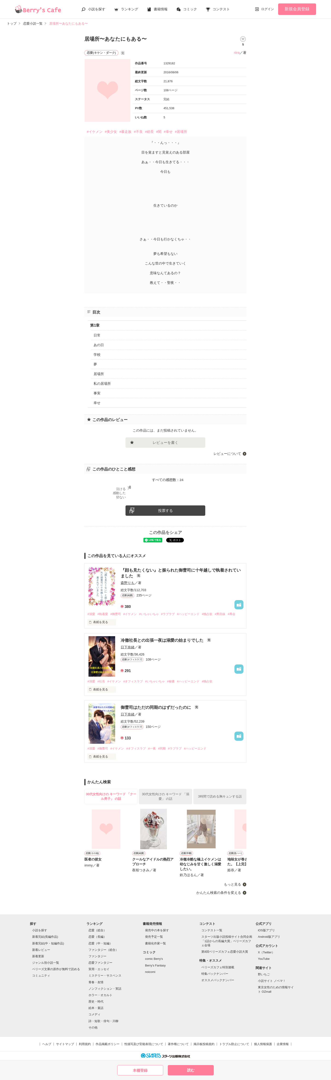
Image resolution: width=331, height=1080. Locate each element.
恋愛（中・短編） (100, 943)
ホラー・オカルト (100, 995)
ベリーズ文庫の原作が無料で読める (56, 969)
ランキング (129, 9)
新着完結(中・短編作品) (48, 943)
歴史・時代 (95, 1001)
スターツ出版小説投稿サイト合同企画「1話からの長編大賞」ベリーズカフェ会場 (226, 941)
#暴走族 (125, 132)
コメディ (94, 1014)
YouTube (264, 958)
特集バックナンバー (214, 973)
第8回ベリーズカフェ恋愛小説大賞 (224, 951)
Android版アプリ (269, 936)
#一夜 (152, 748)
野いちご (264, 974)
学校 (97, 354)
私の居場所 (102, 383)
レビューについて (227, 454)
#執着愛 (102, 614)
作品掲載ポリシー (108, 1044)
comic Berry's (154, 958)
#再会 (231, 614)
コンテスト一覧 (211, 930)
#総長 (149, 132)
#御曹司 (115, 614)
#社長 (101, 681)
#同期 (162, 748)
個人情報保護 (263, 1044)
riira (237, 52)
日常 (97, 335)
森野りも (127, 583)
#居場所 (181, 132)
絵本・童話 (95, 1008)
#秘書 (171, 681)
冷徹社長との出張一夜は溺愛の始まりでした (163, 640)
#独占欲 (207, 614)
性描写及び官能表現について (143, 1044)
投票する (165, 511)
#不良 (138, 132)
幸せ (97, 403)
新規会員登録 (297, 9)
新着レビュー (41, 950)
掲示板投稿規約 (204, 1044)
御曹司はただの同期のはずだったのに (156, 707)
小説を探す (96, 9)
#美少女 (111, 132)
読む (190, 1070)
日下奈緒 (127, 647)
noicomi (150, 972)
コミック (190, 9)
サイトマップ (65, 1044)
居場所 (99, 374)
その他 (92, 1027)
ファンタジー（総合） (103, 950)
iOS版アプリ (266, 930)
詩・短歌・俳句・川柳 (103, 1021)
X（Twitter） (266, 952)
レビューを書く (165, 443)
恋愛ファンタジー (100, 962)
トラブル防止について (234, 1044)
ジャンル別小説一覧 (45, 962)
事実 (97, 393)
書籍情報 (161, 9)
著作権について (178, 1044)
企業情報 (283, 1044)
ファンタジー (97, 956)
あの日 (99, 345)
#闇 (158, 132)
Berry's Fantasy (155, 965)
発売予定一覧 (154, 936)
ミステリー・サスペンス (104, 975)
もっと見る (232, 884)
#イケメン (94, 132)
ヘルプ (46, 1044)
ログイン (267, 9)
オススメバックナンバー (217, 980)
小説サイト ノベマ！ (272, 981)
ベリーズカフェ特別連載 (217, 967)
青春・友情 (95, 982)
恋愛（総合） (97, 930)
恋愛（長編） (97, 936)
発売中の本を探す (157, 930)
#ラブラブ (168, 614)
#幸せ (168, 132)
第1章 (95, 325)
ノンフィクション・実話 (104, 988)
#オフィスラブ (133, 681)
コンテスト (221, 9)
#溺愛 (91, 614)
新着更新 (38, 956)
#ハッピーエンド (188, 614)
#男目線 (220, 614)
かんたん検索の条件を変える (218, 893)
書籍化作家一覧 (155, 943)
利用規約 (85, 1044)
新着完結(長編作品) (45, 936)
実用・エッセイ (98, 969)
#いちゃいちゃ (149, 614)
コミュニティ (41, 975)
